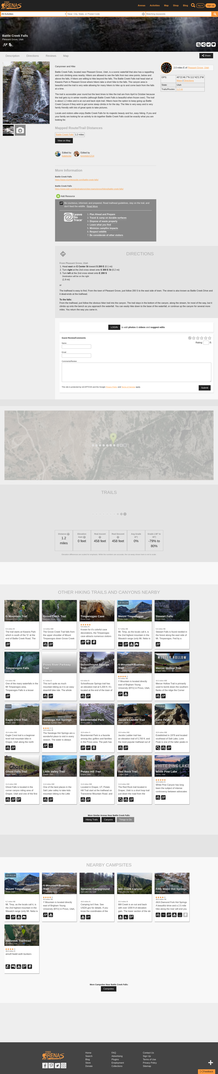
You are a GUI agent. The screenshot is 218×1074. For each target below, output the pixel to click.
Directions (32, 55)
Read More (92, 206)
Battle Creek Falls (64, 134)
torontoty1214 (87, 156)
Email (64, 352)
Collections (117, 1066)
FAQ (114, 1053)
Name (64, 343)
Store (88, 1063)
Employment (118, 1063)
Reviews (51, 55)
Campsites (108, 989)
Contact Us (148, 1053)
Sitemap (147, 1066)
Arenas (141, 5)
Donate (89, 1066)
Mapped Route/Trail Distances (78, 128)
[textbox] (178, 14)
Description (12, 55)
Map (166, 5)
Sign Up (147, 1056)
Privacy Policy (111, 387)
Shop (176, 5)
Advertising (117, 1056)
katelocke (66, 156)
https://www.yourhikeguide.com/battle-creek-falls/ (76, 180)
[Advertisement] (109, 572)
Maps (179, 80)
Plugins (115, 1059)
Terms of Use (149, 1059)
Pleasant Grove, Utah (198, 67)
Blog (185, 5)
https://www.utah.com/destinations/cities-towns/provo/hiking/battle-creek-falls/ (89, 189)
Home (88, 1053)
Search (88, 1056)
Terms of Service (128, 387)
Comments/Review (69, 361)
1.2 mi (180, 89)
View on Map (64, 140)
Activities (155, 5)
